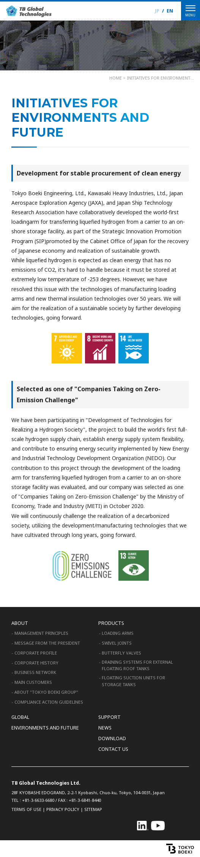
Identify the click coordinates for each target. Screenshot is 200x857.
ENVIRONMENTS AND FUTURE (45, 728)
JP (157, 11)
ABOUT (19, 623)
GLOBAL (20, 717)
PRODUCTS (111, 623)
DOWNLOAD (112, 738)
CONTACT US (113, 749)
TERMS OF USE (26, 809)
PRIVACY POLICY (62, 809)
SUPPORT (109, 717)
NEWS (105, 728)
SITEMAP (93, 809)
